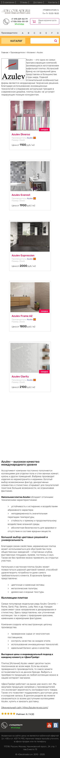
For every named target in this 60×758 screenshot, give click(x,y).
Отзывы (24, 2)
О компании (8, 2)
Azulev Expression (23, 255)
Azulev (31, 138)
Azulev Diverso (21, 134)
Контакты (52, 2)
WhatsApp (19, 24)
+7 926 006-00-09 (19, 21)
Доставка (37, 2)
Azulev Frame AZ (22, 316)
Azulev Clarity (20, 376)
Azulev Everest (21, 194)
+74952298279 (15, 725)
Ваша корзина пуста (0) (47, 21)
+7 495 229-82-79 (19, 19)
